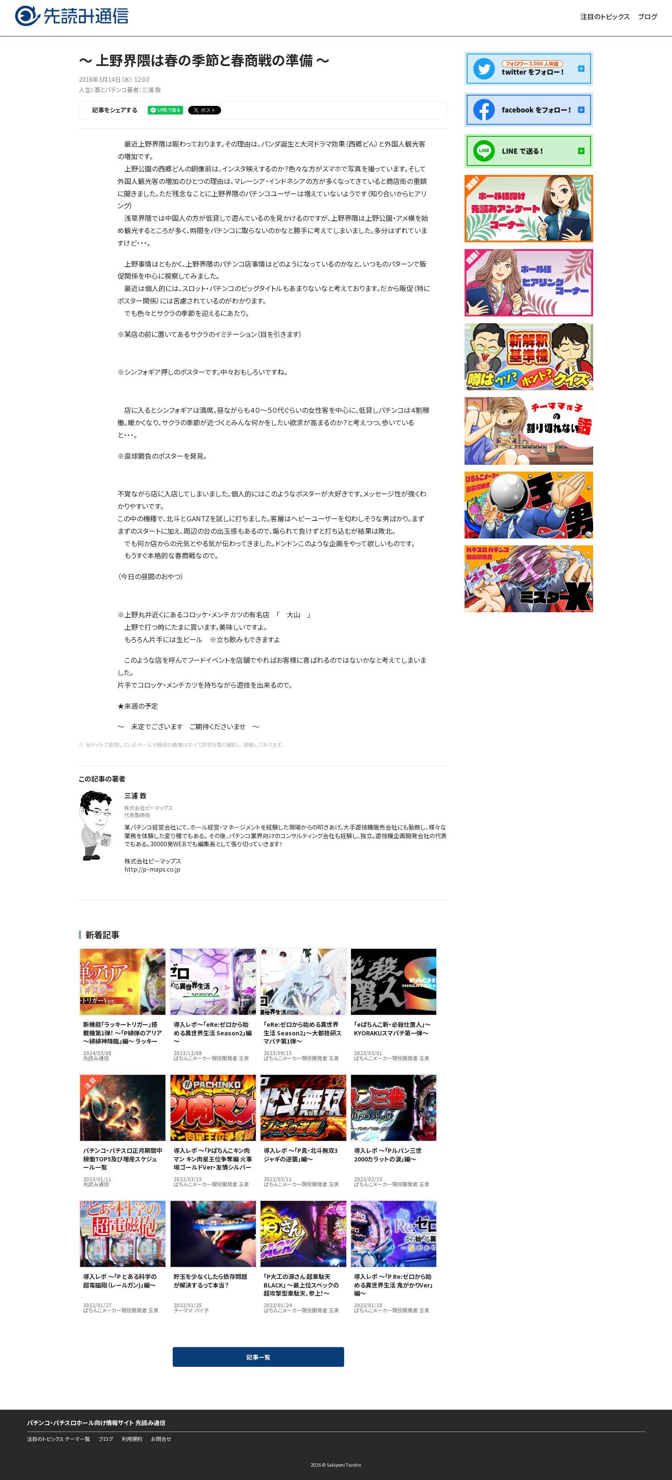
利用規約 (132, 1438)
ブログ (647, 16)
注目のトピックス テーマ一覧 (58, 1438)
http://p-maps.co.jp (152, 869)
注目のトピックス (605, 16)
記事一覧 (258, 1357)
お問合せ (161, 1438)
